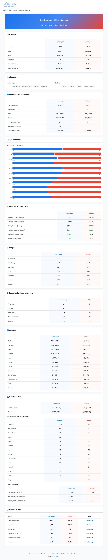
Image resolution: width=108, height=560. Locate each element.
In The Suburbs (56, 556)
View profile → (60, 42)
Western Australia (12, 10)
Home (5, 10)
